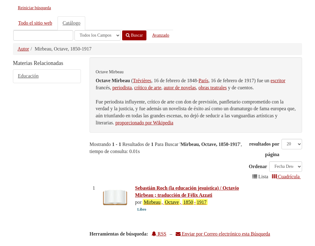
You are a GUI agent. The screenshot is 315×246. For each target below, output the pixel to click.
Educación (28, 76)
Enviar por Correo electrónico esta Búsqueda (223, 233)
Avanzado (160, 35)
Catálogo (71, 23)
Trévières (142, 80)
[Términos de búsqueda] (43, 35)
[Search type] (97, 35)
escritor (278, 80)
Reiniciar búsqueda (34, 8)
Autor (23, 48)
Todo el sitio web (35, 23)
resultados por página (264, 149)
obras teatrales (212, 87)
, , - (175, 202)
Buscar (134, 35)
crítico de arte (147, 87)
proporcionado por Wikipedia (144, 122)
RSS (158, 233)
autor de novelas (180, 87)
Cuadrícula (286, 176)
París (203, 80)
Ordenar (258, 166)
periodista (122, 87)
